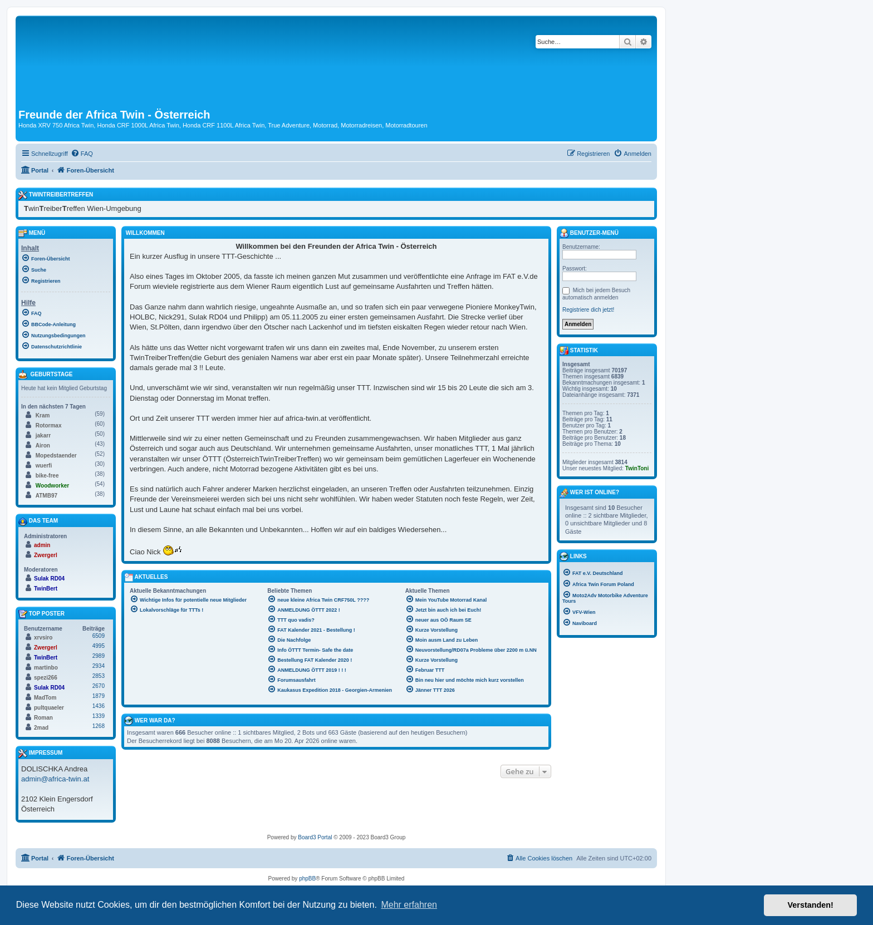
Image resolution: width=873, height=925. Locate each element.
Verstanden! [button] (810, 905)
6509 (98, 636)
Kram (43, 415)
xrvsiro (43, 637)
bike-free (47, 476)
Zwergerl (45, 555)
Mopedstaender (56, 455)
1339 (98, 716)
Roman (43, 718)
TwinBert (45, 588)
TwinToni (637, 468)
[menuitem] (82, 153)
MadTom (45, 698)
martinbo (46, 668)
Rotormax (49, 425)
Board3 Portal (315, 837)
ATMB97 (46, 496)
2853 (98, 676)
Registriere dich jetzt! (588, 310)
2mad (41, 728)
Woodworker (52, 486)
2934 (98, 666)
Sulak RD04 (49, 578)
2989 (98, 656)
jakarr (43, 435)
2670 (98, 686)
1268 (98, 726)
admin (42, 545)
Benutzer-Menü (589, 233)
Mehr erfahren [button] (409, 904)
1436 (98, 706)
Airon (43, 445)
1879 (98, 696)
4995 (98, 646)
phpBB (307, 878)
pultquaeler (49, 708)
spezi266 (45, 678)
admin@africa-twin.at (55, 779)
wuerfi (44, 465)
